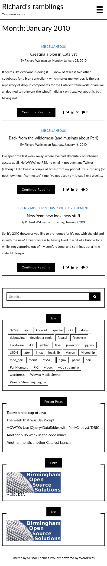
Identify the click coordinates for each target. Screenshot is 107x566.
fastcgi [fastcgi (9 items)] (62, 337)
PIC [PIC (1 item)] (36, 367)
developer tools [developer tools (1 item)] (41, 337)
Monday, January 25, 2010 (69, 60)
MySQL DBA (15, 494)
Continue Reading (36, 112)
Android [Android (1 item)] (41, 330)
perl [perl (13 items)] (88, 360)
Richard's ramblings (33, 6)
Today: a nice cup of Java (26, 412)
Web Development (74, 208)
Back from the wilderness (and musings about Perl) (53, 138)
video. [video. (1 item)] (48, 367)
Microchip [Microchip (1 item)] (88, 352)
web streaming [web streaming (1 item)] (68, 367)
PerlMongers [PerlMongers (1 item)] (19, 367)
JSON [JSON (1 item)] (14, 352)
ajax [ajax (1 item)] (27, 330)
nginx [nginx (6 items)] (62, 360)
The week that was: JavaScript (30, 420)
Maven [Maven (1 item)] (70, 352)
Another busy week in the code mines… (37, 435)
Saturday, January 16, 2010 (69, 144)
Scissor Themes (38, 558)
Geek (22, 208)
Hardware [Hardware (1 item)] (17, 345)
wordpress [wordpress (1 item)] (17, 374)
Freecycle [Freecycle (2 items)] (79, 337)
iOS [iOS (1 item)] (31, 345)
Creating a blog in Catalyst (53, 54)
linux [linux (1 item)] (39, 352)
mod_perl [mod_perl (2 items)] (16, 360)
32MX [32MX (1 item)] (14, 330)
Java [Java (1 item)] (58, 345)
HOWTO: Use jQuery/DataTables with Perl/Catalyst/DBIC (52, 427)
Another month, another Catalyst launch (38, 442)
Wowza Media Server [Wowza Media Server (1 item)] (45, 374)
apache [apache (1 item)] (57, 330)
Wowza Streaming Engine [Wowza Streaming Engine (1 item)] (28, 382)
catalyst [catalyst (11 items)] (84, 330)
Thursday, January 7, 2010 (69, 222)
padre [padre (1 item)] (76, 360)
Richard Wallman (36, 60)
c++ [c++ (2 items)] (70, 330)
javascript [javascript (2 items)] (73, 345)
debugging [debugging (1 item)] (17, 337)
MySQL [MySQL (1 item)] (47, 360)
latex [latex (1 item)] (27, 352)
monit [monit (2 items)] (33, 360)
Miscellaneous (53, 46)
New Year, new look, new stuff (53, 215)
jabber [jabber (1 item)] (44, 345)
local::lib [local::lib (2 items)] (54, 352)
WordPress (87, 558)
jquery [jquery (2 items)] (89, 345)
